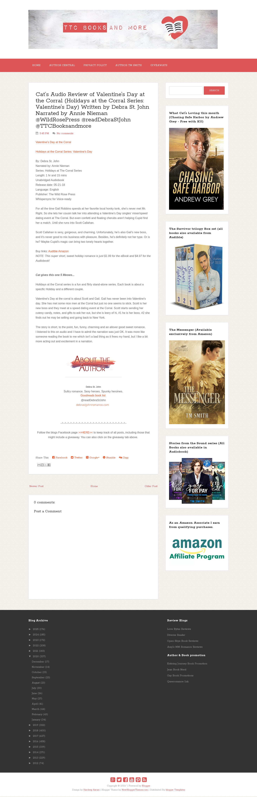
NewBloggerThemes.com (135, 790)
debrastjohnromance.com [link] (92, 405)
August (36, 683)
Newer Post (36, 487)
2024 (36, 635)
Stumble (109, 458)
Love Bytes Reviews (179, 629)
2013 (35, 758)
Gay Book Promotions (180, 676)
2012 (35, 764)
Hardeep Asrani (91, 790)
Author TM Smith (131, 65)
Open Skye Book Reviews (182, 641)
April (35, 704)
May (34, 699)
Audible (53, 251)
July (34, 688)
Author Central (63, 65)
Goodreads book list (93, 396)
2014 (35, 753)
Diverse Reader (176, 635)
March (35, 709)
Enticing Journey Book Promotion (187, 664)
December (38, 662)
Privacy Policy (96, 65)
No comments (65, 134)
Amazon (63, 251)
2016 (35, 742)
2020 (36, 657)
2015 (35, 747)
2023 (36, 640)
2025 (36, 630)
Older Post (151, 487)
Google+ (92, 458)
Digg (123, 458)
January (36, 720)
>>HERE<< (85, 433)
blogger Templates (175, 790)
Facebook (59, 458)
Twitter (77, 458)
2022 (36, 646)
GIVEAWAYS (161, 65)
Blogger (146, 786)
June (34, 694)
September (38, 678)
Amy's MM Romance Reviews (185, 647)
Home (37, 65)
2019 (35, 725)
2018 (35, 731)
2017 (35, 736)
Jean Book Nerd (176, 670)
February (37, 715)
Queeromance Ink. (178, 682)
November (38, 667)
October (37, 673)
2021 (35, 651)
